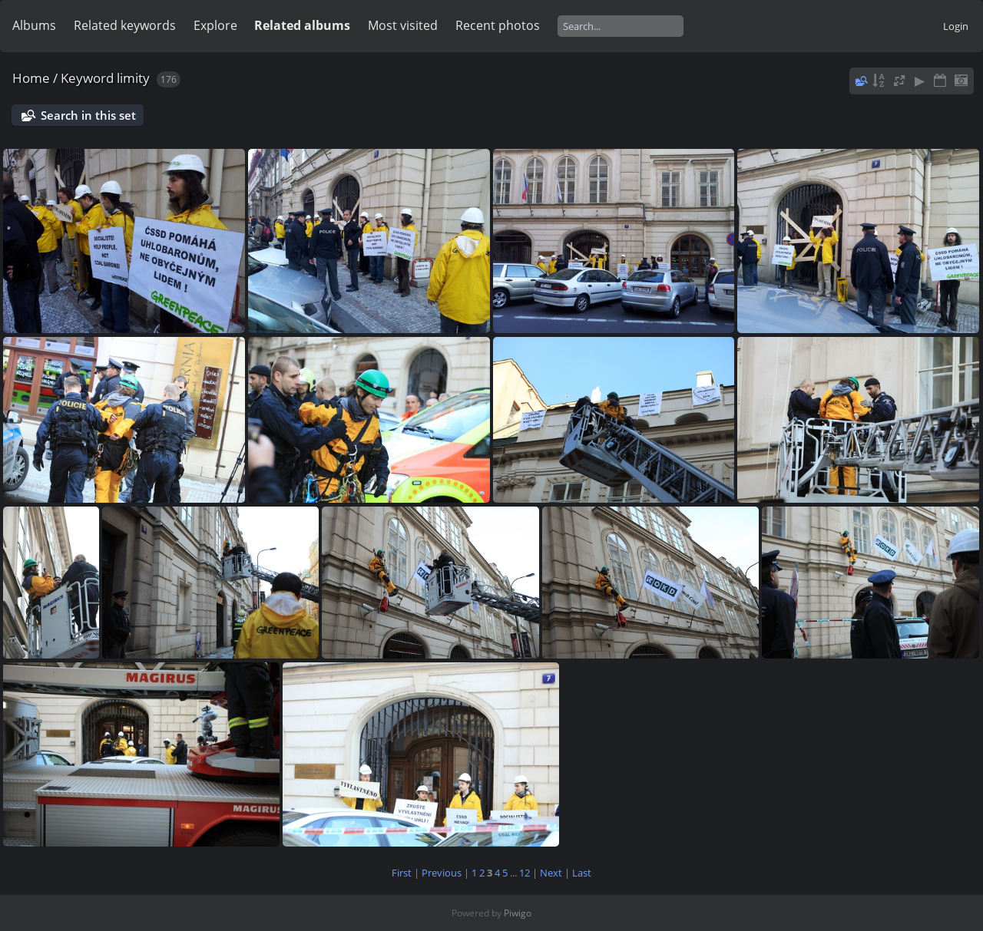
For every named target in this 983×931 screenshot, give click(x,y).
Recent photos (497, 25)
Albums (34, 25)
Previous (442, 873)
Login (955, 26)
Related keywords (125, 25)
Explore (215, 25)
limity (133, 78)
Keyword (87, 78)
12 (524, 873)
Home (31, 78)
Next (551, 873)
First (402, 873)
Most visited (403, 25)
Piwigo (517, 912)
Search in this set (88, 115)
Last (581, 873)
